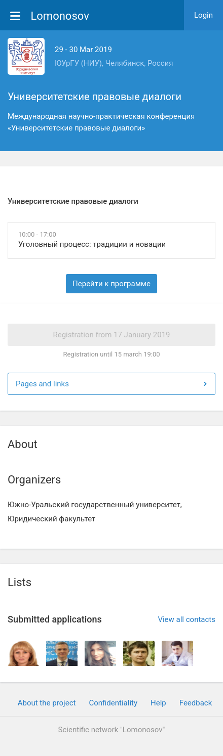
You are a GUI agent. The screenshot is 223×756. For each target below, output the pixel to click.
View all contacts (186, 619)
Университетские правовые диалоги (94, 97)
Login (203, 15)
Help (158, 702)
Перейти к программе (111, 283)
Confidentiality (113, 702)
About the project (47, 702)
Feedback (195, 702)
